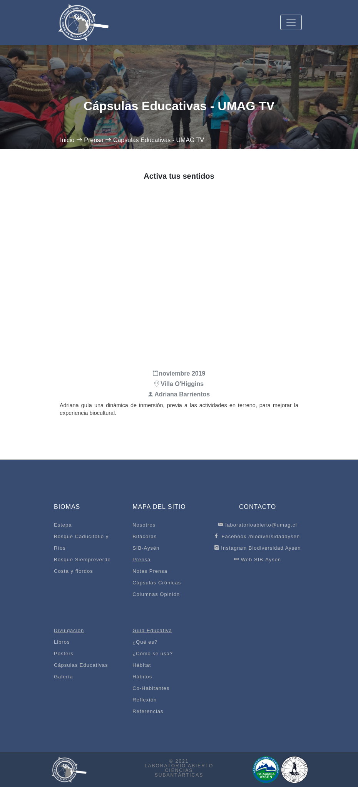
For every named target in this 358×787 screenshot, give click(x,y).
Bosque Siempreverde (82, 559)
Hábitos (142, 677)
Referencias (147, 711)
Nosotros (144, 525)
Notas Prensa (149, 571)
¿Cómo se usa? (152, 653)
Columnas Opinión (156, 594)
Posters (64, 653)
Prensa (94, 140)
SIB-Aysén (145, 548)
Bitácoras (144, 536)
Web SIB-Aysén (257, 559)
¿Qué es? (144, 642)
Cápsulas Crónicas (156, 583)
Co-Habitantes (150, 688)
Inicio (67, 140)
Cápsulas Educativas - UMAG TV (158, 140)
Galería (63, 677)
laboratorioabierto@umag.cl (257, 524)
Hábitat (141, 665)
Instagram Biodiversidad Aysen (257, 547)
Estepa (63, 525)
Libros (62, 642)
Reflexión (144, 700)
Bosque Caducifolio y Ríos (81, 542)
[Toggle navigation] (291, 22)
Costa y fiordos (73, 571)
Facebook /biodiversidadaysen (257, 536)
